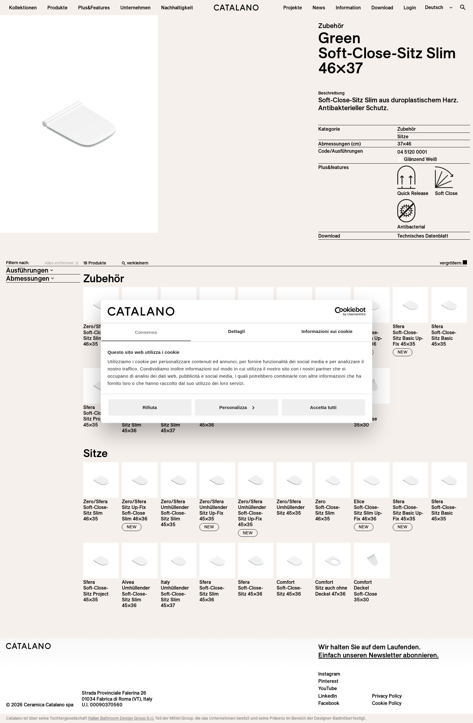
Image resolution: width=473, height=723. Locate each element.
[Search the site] (462, 7)
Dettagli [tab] (236, 331)
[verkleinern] (218, 263)
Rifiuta (150, 407)
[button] (23, 7)
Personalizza (236, 407)
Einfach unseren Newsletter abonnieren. (378, 655)
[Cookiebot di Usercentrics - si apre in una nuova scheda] (339, 311)
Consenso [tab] (146, 332)
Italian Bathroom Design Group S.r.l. (121, 718)
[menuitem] (94, 7)
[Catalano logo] (237, 8)
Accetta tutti (323, 407)
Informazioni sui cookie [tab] (327, 331)
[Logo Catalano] (28, 646)
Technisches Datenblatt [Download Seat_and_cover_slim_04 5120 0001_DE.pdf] (422, 236)
